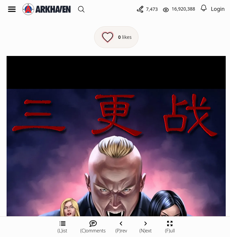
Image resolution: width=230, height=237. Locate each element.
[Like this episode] (116, 37)
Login (218, 9)
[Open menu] (11, 9)
